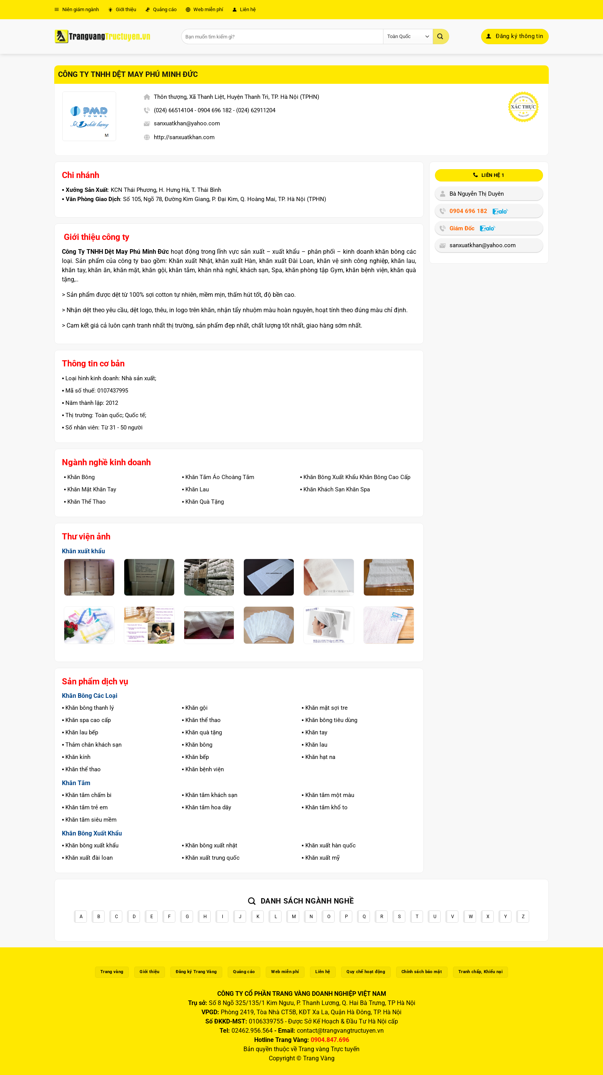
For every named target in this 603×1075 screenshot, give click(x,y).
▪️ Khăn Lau (195, 489)
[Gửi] (441, 36)
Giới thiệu (122, 9)
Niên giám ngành (76, 9)
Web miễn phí (204, 9)
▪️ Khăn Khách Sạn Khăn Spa (335, 489)
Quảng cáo (161, 9)
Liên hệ (244, 9)
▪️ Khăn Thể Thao (85, 501)
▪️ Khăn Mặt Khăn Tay (90, 489)
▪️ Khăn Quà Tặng (203, 501)
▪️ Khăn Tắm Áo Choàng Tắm (218, 477)
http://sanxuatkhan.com (184, 137)
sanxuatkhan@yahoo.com (187, 123)
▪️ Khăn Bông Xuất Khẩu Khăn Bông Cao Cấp (355, 477)
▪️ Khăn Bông (79, 477)
